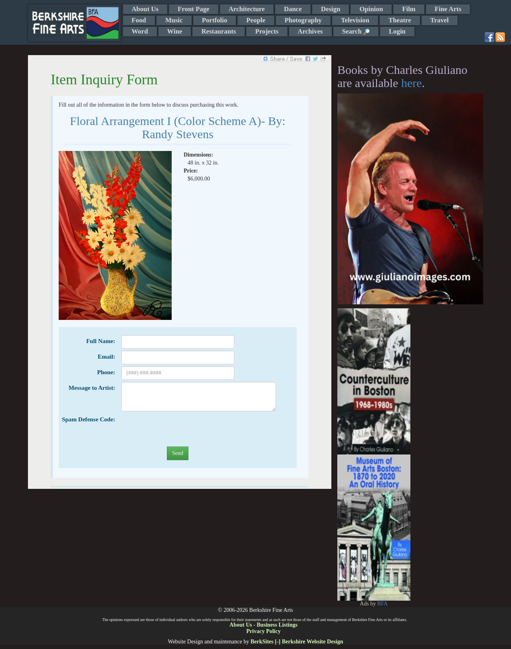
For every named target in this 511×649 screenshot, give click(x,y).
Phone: (106, 372)
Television (355, 20)
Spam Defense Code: (88, 419)
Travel (439, 20)
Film (409, 9)
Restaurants (218, 31)
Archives (310, 31)
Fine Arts (448, 9)
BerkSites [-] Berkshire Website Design (296, 642)
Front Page (193, 9)
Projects (266, 31)
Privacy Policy (263, 631)
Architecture (247, 9)
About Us (145, 9)
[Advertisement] (446, 428)
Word (140, 31)
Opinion (371, 9)
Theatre (399, 20)
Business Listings (277, 625)
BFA (382, 604)
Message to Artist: (92, 388)
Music (174, 20)
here (411, 82)
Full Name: (100, 341)
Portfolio (214, 20)
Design (330, 9)
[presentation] (182, 429)
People (255, 20)
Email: (106, 356)
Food (139, 20)
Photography (303, 20)
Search (356, 31)
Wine (174, 31)
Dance (293, 9)
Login (397, 31)
